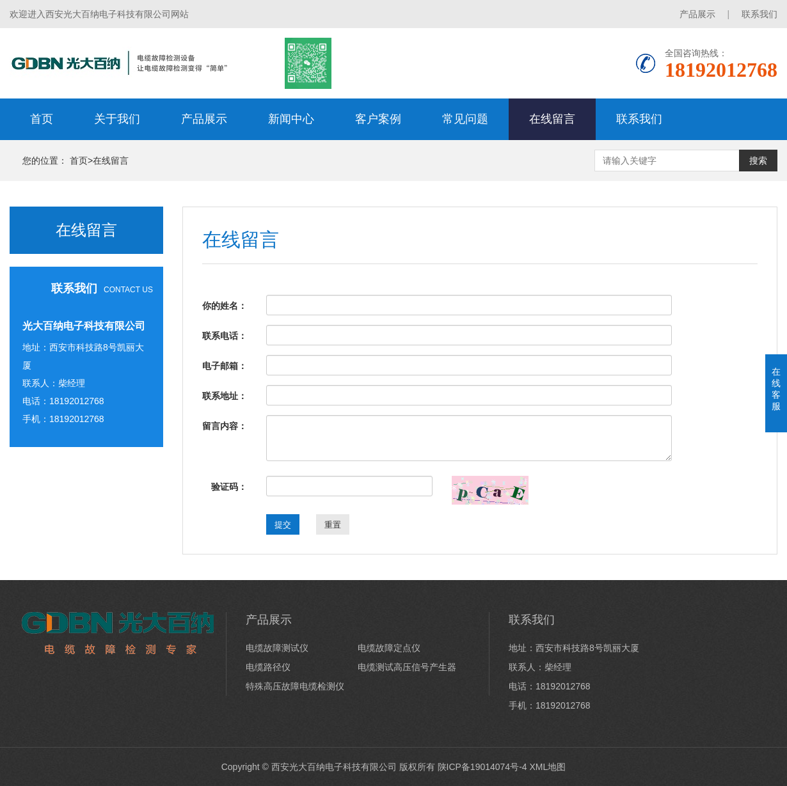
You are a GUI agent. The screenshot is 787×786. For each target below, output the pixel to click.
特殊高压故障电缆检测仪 (295, 686)
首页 (41, 119)
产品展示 (697, 14)
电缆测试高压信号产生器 (407, 667)
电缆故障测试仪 (277, 648)
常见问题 (465, 119)
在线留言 (552, 119)
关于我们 (117, 119)
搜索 (758, 160)
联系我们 (759, 14)
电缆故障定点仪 (389, 648)
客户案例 (378, 119)
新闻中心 (291, 119)
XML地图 (547, 767)
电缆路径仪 (268, 667)
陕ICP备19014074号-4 (482, 767)
